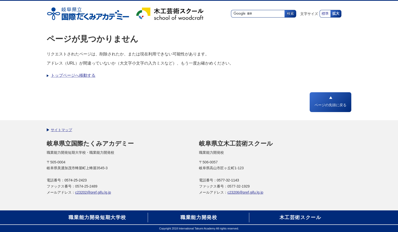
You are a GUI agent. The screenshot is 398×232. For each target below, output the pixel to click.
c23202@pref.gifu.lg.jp (93, 192)
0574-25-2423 (75, 180)
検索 (290, 14)
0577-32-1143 (228, 180)
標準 (325, 14)
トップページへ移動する (73, 75)
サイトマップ (61, 130)
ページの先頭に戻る (330, 105)
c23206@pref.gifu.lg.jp (245, 192)
